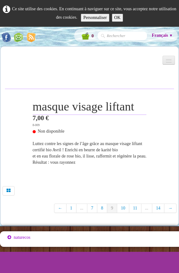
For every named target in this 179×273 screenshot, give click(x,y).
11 (135, 208)
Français (162, 35)
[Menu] (169, 60)
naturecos (18, 237)
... (82, 208)
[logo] (7, 62)
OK (117, 17)
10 (123, 208)
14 (158, 208)
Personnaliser (95, 17)
